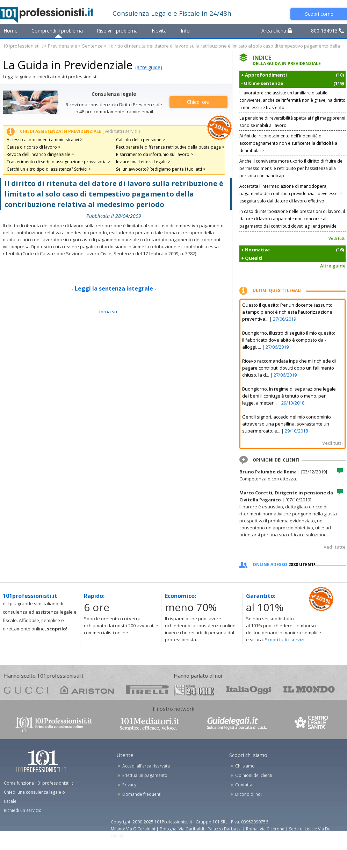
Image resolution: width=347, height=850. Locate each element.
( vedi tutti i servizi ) (121, 131)
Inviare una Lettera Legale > (143, 162)
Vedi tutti (337, 238)
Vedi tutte (335, 547)
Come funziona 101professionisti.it (38, 783)
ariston (87, 689)
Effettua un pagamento (144, 775)
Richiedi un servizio (23, 810)
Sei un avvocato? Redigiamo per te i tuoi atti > (160, 169)
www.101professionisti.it (53, 724)
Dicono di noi (248, 794)
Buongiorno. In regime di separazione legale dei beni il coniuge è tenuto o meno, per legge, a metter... (289, 396)
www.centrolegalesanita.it (312, 724)
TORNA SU (108, 311)
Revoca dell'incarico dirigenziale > (40, 154)
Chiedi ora (198, 102)
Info (185, 30)
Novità (159, 30)
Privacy (129, 785)
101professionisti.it (23, 46)
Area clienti (276, 30)
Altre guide (333, 266)
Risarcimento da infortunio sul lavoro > (154, 154)
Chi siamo (245, 766)
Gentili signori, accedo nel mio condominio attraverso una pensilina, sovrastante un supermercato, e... (286, 424)
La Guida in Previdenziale (67, 64)
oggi (249, 689)
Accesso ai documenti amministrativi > (44, 140)
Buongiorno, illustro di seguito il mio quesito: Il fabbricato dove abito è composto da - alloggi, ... (288, 340)
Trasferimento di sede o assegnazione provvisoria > (58, 162)
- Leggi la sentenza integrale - (114, 288)
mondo (309, 689)
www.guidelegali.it (237, 724)
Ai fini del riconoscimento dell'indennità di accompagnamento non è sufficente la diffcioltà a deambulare (288, 143)
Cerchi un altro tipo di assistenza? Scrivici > (49, 169)
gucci (26, 689)
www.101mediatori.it (149, 724)
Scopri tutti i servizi (284, 639)
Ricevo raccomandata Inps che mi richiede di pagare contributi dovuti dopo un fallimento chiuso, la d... (289, 368)
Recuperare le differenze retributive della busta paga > (170, 147)
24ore (194, 690)
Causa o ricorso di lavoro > (33, 147)
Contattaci (245, 785)
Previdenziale (62, 46)
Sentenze (92, 46)
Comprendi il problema (57, 30)
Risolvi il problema (117, 30)
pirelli (147, 689)
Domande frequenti (141, 794)
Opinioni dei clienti (253, 775)
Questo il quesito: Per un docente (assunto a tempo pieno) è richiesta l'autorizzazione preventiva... (287, 312)
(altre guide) (148, 67)
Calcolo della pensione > (140, 140)
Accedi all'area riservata (146, 766)
